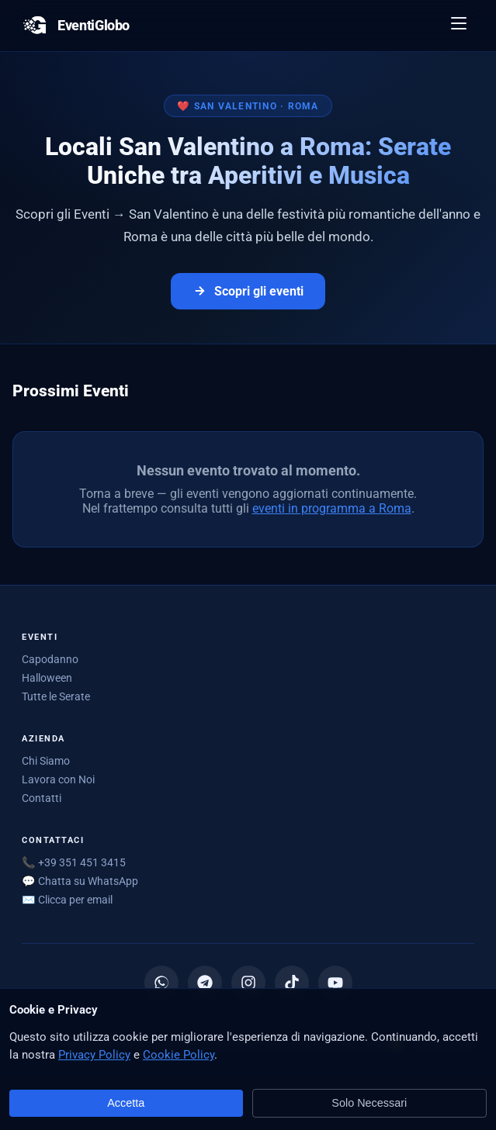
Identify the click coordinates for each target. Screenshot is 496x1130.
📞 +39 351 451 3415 (74, 862)
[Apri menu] (459, 25)
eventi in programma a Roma (331, 508)
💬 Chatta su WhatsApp (80, 881)
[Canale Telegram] (205, 983)
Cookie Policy (178, 1055)
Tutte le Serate (56, 696)
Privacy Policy (94, 1055)
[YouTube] (335, 983)
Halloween (47, 678)
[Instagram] (248, 983)
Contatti (41, 798)
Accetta (125, 1103)
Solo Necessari (369, 1103)
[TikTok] (292, 983)
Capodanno (50, 659)
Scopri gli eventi (248, 291)
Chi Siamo (46, 761)
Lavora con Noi (58, 779)
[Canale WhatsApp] (161, 983)
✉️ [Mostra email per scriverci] (67, 899)
